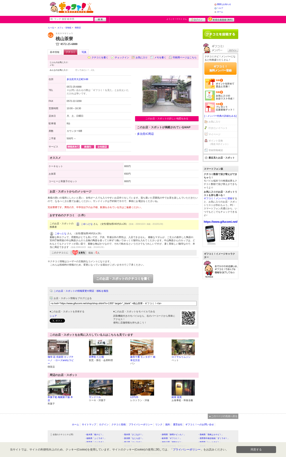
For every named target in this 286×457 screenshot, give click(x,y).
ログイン (197, 19)
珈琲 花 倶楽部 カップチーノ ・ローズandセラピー (61, 360)
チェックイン (122, 57)
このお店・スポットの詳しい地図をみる (166, 118)
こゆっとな (87, 224)
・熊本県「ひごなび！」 (133, 434)
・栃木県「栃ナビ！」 (94, 434)
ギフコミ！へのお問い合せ (199, 424)
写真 (84, 52)
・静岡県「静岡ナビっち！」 (173, 434)
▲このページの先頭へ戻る (223, 416)
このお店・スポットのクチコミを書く (123, 278)
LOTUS (134, 397)
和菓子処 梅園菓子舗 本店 (60, 399)
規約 (167, 424)
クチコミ (70, 52)
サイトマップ (89, 424)
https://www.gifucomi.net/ (221, 221)
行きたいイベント (218, 128)
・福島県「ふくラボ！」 (95, 438)
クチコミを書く (100, 57)
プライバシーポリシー (141, 424)
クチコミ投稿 (118, 424)
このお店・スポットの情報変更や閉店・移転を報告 (81, 291)
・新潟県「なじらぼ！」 (133, 438)
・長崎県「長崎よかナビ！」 (210, 434)
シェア (53, 316)
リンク (158, 424)
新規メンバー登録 (221, 19)
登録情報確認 (216, 150)
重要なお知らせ (224, 4)
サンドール (95, 397)
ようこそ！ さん (176, 19)
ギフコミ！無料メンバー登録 (220, 68)
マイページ (214, 134)
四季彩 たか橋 (96, 357)
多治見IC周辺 (145, 133)
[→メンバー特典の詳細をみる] (220, 116)
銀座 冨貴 (177, 397)
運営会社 (178, 424)
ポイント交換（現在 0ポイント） (219, 142)
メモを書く (160, 57)
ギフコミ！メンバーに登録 (218, 198)
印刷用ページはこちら (185, 57)
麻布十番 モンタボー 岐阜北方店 (143, 359)
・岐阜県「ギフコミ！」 (171, 438)
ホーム (220, 12)
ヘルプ (220, 8)
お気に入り (142, 57)
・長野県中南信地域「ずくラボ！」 (213, 438)
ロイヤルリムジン (181, 357)
